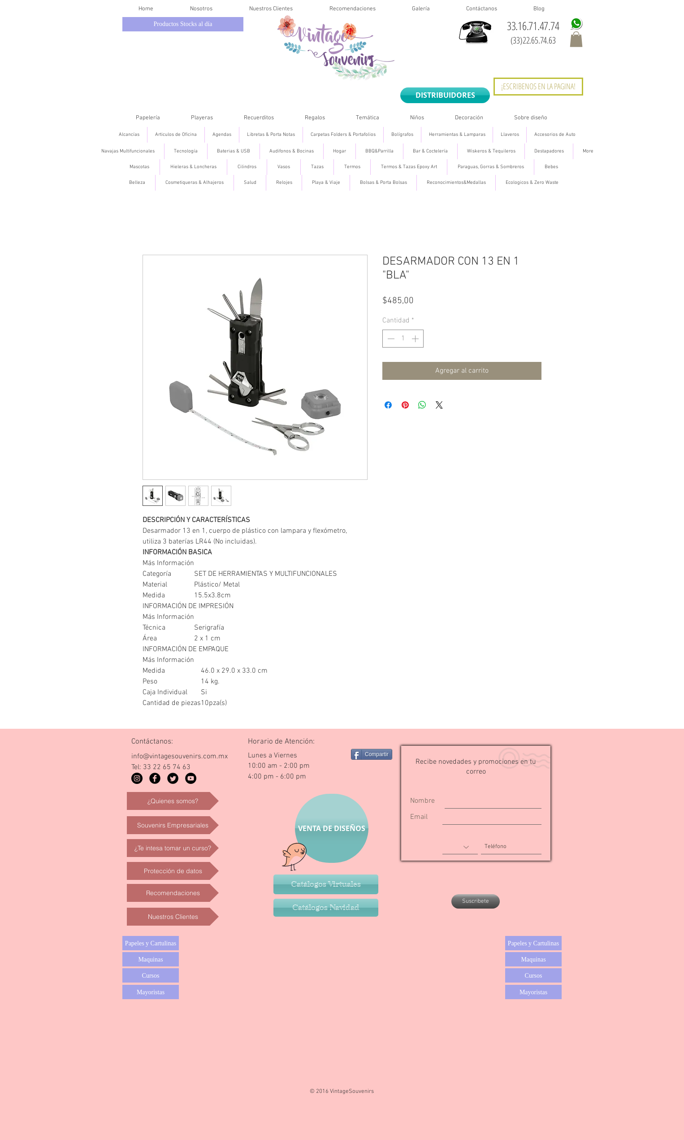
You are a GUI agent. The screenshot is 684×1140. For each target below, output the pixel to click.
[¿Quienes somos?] (173, 801)
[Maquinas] (150, 959)
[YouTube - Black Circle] (190, 778)
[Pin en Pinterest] (405, 405)
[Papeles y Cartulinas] (150, 943)
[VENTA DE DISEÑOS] (331, 828)
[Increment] (416, 338)
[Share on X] (439, 405)
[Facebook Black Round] (154, 778)
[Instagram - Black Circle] (137, 778)
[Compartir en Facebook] (388, 405)
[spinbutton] (403, 338)
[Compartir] (371, 754)
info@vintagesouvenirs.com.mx (179, 756)
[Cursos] (150, 975)
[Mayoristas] (150, 992)
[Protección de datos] (173, 871)
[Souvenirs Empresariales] (173, 825)
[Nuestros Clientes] (173, 917)
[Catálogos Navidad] (325, 908)
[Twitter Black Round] (172, 778)
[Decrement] (390, 338)
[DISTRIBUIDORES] (445, 95)
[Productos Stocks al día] (182, 24)
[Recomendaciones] (173, 893)
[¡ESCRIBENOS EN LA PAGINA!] (538, 87)
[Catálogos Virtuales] (325, 884)
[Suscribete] (475, 901)
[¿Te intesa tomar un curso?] (173, 848)
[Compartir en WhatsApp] (422, 405)
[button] (576, 39)
